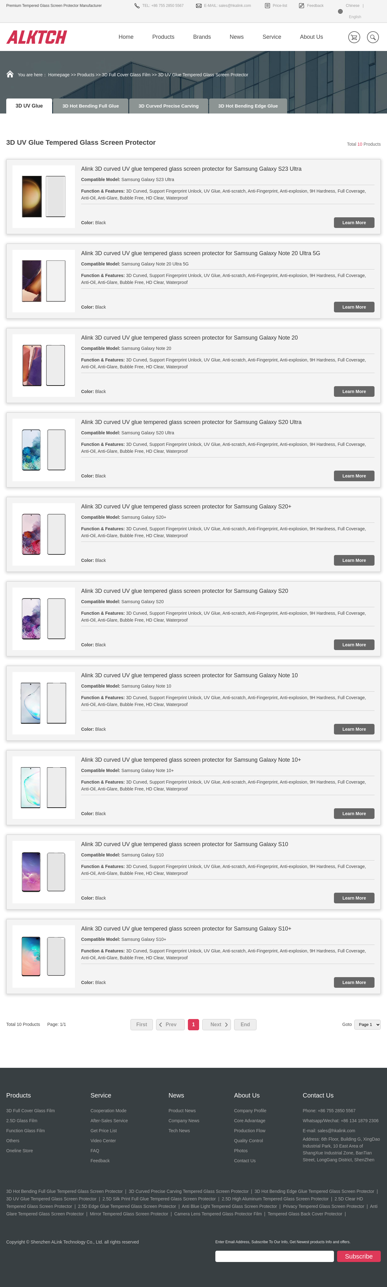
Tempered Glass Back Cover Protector (305, 1213)
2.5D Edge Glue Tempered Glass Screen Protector (127, 1206)
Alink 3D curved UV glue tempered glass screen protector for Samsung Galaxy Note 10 (189, 675)
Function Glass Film (25, 1130)
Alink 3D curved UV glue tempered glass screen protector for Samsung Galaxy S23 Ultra (191, 169)
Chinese (353, 5)
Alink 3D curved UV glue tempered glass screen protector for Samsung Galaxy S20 (184, 591)
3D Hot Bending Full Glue (90, 106)
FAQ (95, 1150)
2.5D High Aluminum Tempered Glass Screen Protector (275, 1198)
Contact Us (245, 1160)
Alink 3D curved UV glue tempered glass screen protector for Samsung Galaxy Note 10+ (191, 760)
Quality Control (248, 1140)
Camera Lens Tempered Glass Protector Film (218, 1213)
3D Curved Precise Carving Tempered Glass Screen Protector (188, 1191)
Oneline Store (19, 1150)
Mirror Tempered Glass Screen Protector (129, 1213)
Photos (241, 1150)
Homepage (59, 74)
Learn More (354, 222)
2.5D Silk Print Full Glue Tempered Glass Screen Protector (159, 1198)
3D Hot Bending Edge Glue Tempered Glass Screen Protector (314, 1191)
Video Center (103, 1140)
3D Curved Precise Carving (169, 106)
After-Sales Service (109, 1120)
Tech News (179, 1130)
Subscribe (359, 1256)
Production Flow (249, 1130)
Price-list (280, 5)
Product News (182, 1110)
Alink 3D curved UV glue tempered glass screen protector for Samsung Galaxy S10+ (186, 929)
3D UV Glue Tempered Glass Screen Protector (51, 1198)
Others (12, 1140)
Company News (184, 1120)
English (355, 17)
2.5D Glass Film (21, 1120)
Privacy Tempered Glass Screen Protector (323, 1206)
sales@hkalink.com (235, 5)
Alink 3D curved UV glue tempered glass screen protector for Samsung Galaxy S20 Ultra (191, 422)
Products (85, 74)
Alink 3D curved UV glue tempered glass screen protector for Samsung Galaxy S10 (184, 844)
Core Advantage (249, 1120)
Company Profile (250, 1110)
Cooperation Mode (108, 1110)
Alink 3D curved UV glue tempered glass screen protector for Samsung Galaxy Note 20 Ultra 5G (200, 253)
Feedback (315, 5)
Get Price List (104, 1130)
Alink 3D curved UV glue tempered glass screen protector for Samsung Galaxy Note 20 (189, 338)
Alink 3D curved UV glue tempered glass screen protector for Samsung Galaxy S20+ (186, 506)
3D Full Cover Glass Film (126, 74)
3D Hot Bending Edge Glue (248, 106)
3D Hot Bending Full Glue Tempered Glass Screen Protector (64, 1191)
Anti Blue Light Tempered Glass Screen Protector (229, 1206)
